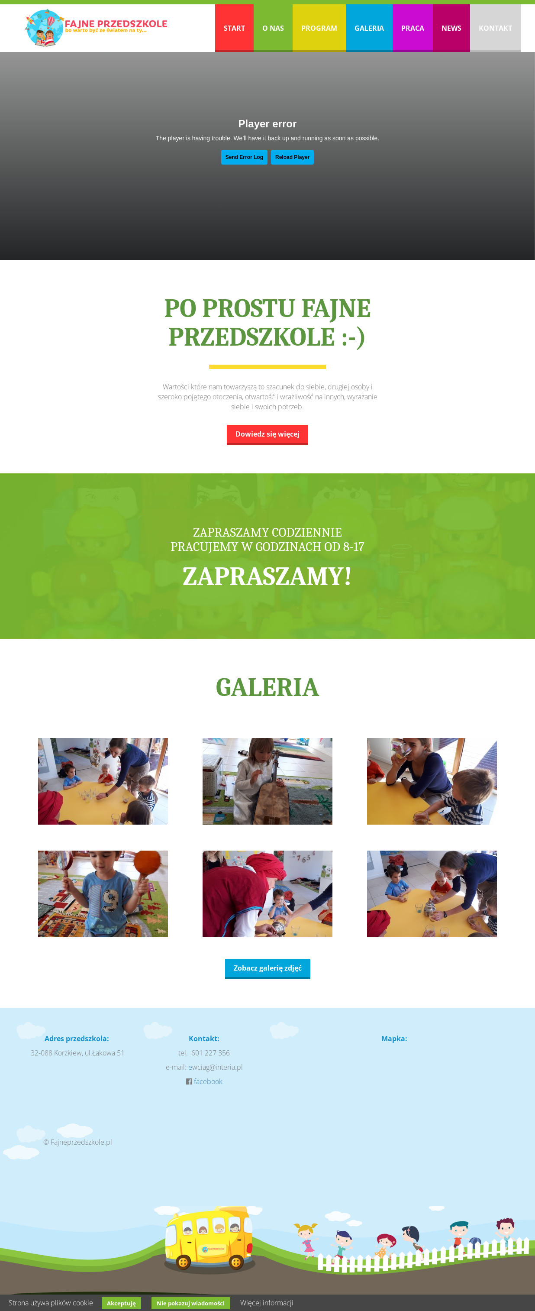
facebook (208, 1081)
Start (234, 28)
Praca (412, 28)
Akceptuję (121, 1303)
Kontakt (495, 28)
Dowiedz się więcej (267, 434)
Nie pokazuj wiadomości (191, 1303)
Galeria (369, 28)
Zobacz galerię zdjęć (268, 968)
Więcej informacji (266, 1303)
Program (319, 28)
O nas (273, 28)
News (451, 28)
